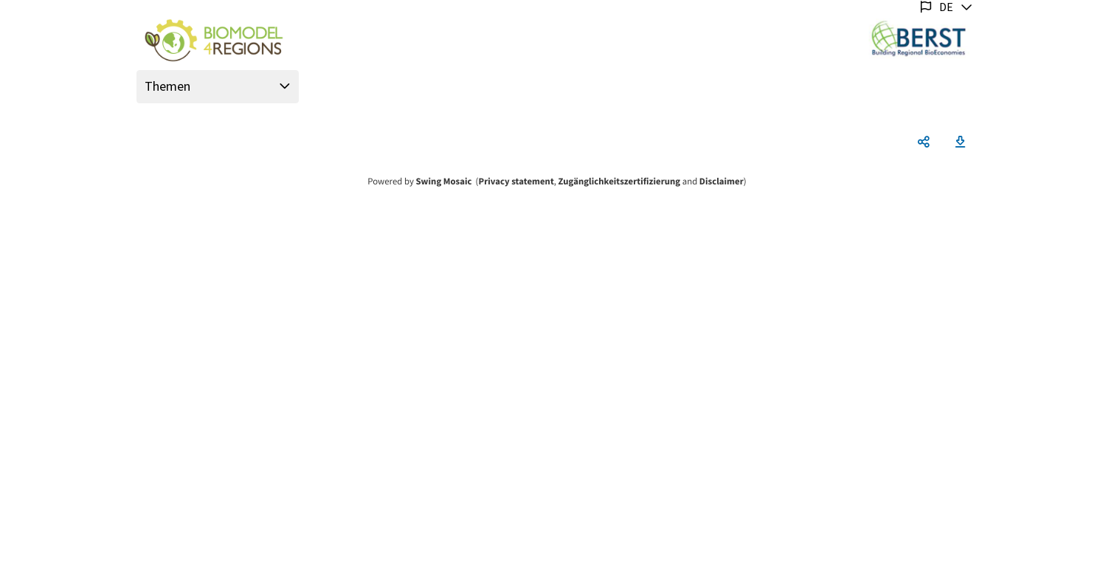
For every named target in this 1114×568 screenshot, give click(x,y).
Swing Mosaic (443, 181)
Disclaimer (721, 181)
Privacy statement (516, 181)
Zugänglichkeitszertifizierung (619, 181)
